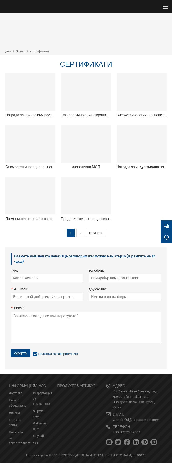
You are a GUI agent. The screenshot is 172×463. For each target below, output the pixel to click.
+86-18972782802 (126, 432)
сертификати (39, 51)
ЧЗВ (36, 443)
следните (95, 232)
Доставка (15, 393)
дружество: (98, 290)
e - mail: (19, 290)
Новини (14, 412)
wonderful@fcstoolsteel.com (136, 420)
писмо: (18, 308)
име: (14, 271)
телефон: (96, 271)
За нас (20, 51)
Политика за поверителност (58, 354)
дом (8, 51)
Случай (38, 436)
